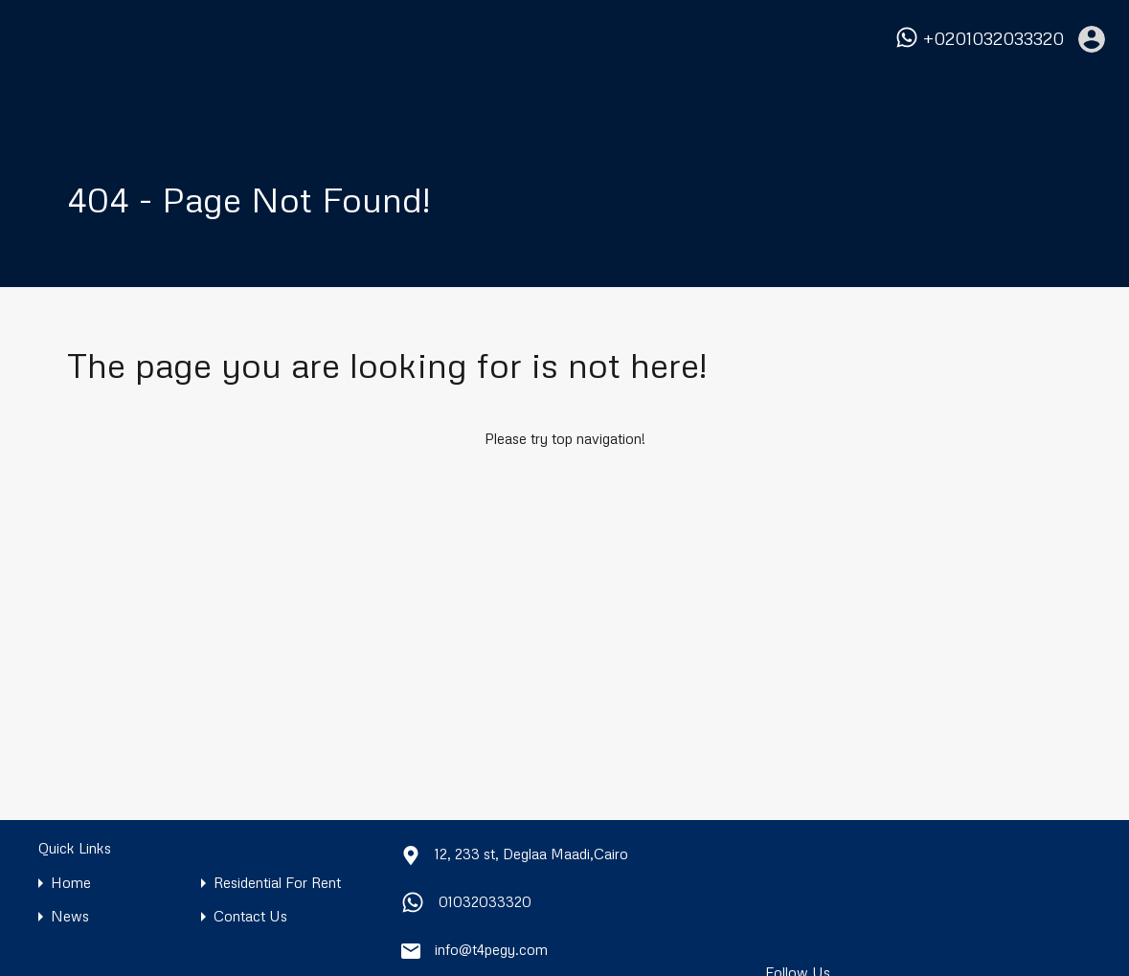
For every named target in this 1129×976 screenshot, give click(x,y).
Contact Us (250, 916)
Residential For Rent (277, 883)
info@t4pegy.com (491, 949)
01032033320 (485, 901)
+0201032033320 (993, 39)
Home (71, 883)
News (70, 916)
